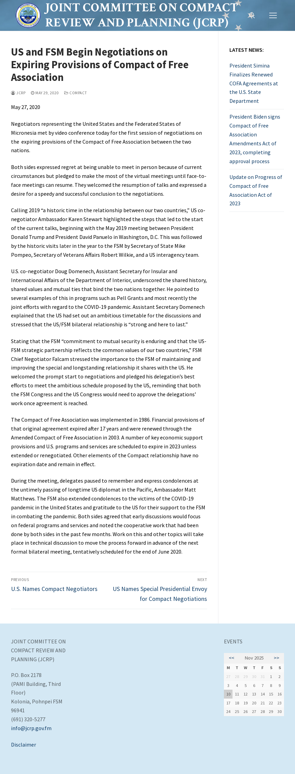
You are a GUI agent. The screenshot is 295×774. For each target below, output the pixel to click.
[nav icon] (273, 15)
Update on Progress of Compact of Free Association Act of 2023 (255, 190)
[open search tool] (252, 15)
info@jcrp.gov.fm (31, 728)
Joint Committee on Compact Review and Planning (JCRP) (141, 15)
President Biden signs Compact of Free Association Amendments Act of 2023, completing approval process (254, 138)
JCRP (18, 92)
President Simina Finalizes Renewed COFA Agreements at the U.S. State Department (253, 83)
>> (276, 658)
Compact (75, 92)
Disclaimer (23, 744)
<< (231, 658)
